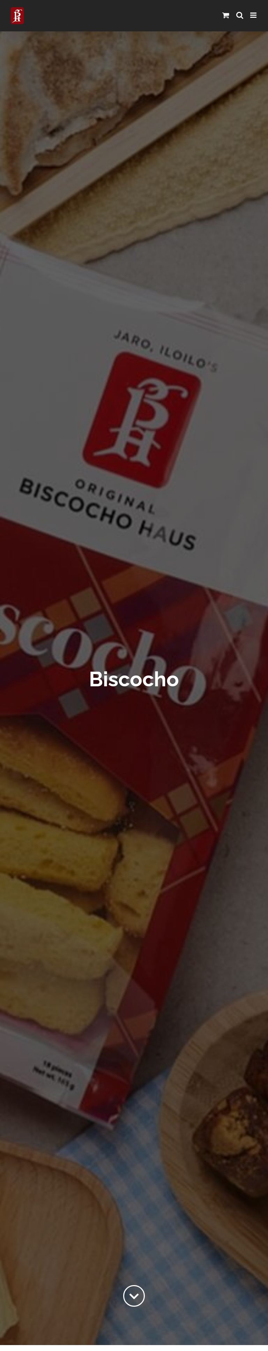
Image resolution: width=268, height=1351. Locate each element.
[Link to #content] (134, 1296)
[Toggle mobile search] (239, 15)
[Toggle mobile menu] (254, 15)
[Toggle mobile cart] (225, 15)
